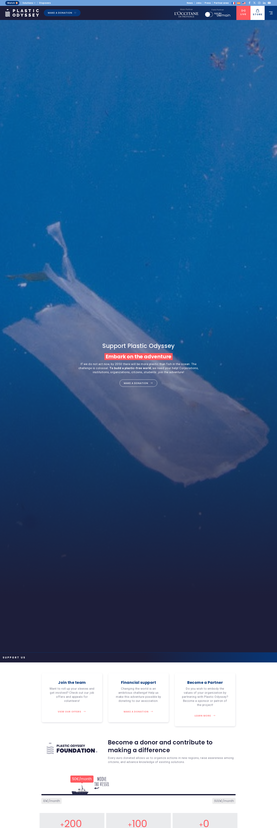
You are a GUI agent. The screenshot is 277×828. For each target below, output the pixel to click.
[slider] (80, 794)
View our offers (72, 711)
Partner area (221, 2)
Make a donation (62, 12)
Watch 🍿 (12, 2)
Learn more (205, 715)
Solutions (27, 2)
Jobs (198, 2)
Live (243, 12)
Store (258, 12)
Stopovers (45, 2)
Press (208, 2)
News (190, 2)
